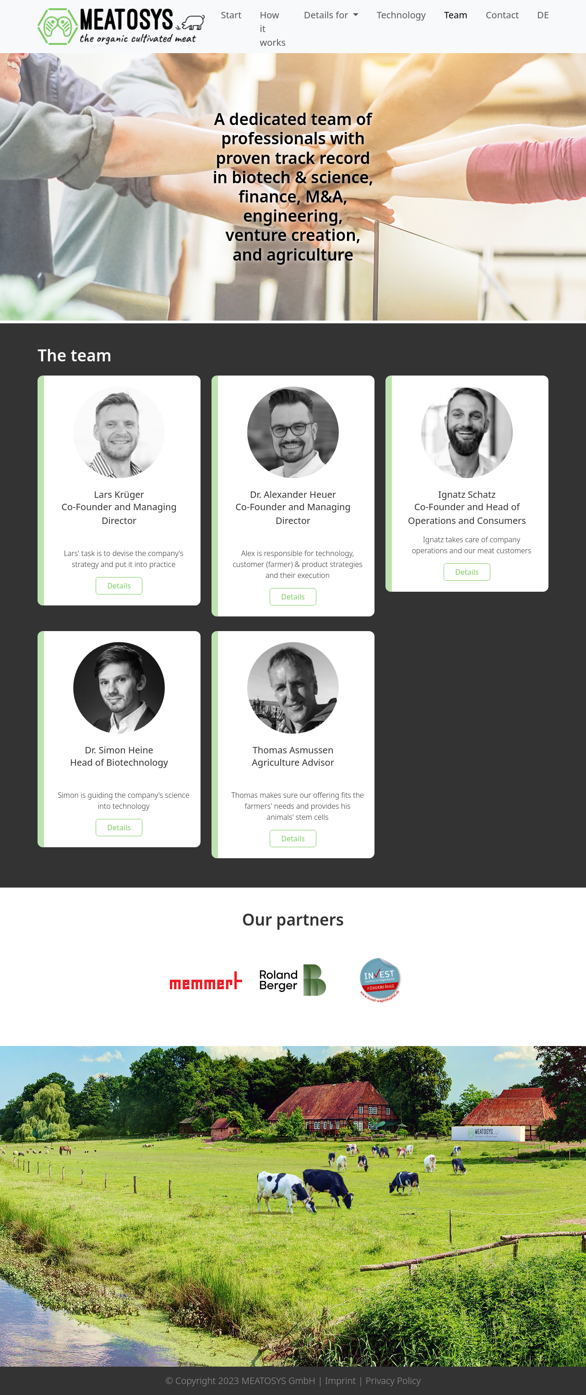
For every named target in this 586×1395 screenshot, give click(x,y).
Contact (502, 15)
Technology (401, 15)
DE (543, 15)
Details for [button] (327, 15)
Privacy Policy (393, 1380)
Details (118, 586)
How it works (273, 29)
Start (231, 15)
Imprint (340, 1380)
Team (455, 15)
